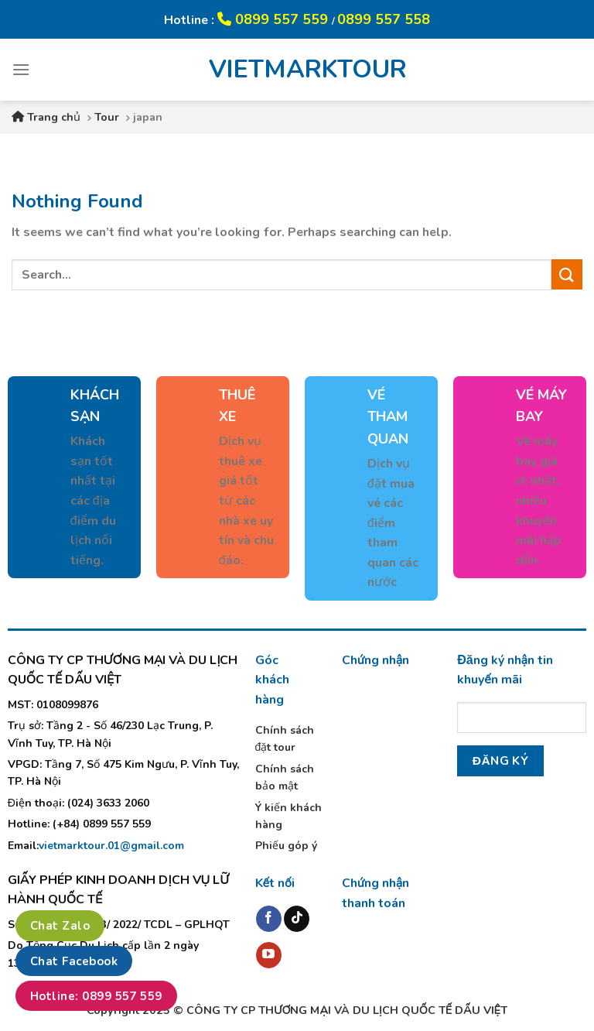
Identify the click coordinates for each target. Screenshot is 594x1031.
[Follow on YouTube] (269, 955)
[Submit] (566, 274)
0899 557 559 (274, 19)
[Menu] (21, 69)
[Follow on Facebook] (269, 919)
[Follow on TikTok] (296, 919)
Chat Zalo (60, 925)
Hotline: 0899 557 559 (96, 996)
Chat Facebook (74, 961)
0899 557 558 (383, 19)
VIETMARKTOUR (297, 69)
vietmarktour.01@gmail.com (111, 845)
